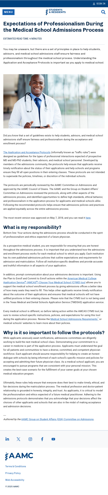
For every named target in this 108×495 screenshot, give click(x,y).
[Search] (103, 12)
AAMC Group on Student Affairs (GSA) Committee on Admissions (57, 419)
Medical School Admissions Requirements (74, 319)
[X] (18, 439)
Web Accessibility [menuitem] (14, 480)
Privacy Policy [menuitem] (13, 473)
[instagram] (30, 439)
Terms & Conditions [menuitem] (15, 466)
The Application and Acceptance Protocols (26, 152)
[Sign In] (99, 3)
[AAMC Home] (19, 457)
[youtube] (51, 439)
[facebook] (42, 439)
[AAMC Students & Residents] (56, 12)
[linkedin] (9, 439)
